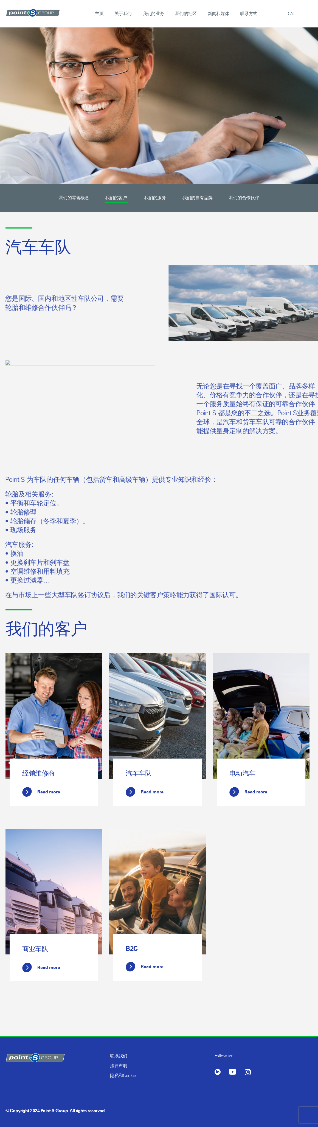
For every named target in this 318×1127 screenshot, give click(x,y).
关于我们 (123, 13)
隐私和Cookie (123, 1075)
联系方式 (248, 13)
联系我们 (118, 1055)
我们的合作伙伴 (244, 197)
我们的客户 (116, 197)
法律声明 (118, 1065)
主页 (99, 13)
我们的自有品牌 (197, 197)
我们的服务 (155, 197)
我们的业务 (153, 13)
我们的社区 (185, 13)
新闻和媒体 (218, 13)
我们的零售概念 (74, 197)
